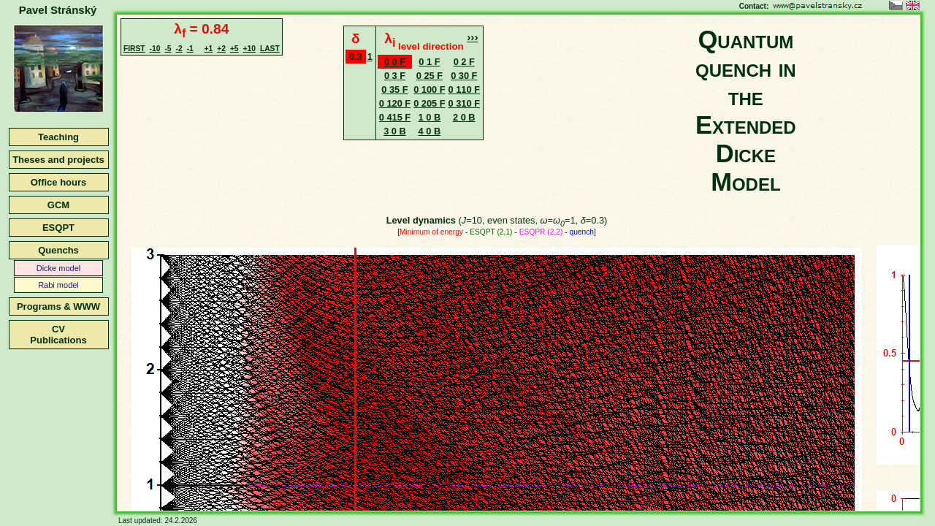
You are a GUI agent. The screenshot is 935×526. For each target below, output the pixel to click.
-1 (190, 49)
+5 (234, 49)
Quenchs (58, 250)
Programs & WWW (58, 306)
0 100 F (429, 89)
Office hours (59, 182)
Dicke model (59, 268)
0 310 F (464, 103)
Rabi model (58, 285)
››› (472, 37)
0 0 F (394, 61)
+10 (249, 49)
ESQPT (58, 227)
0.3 (355, 56)
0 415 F (395, 117)
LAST (270, 49)
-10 (155, 49)
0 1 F (429, 61)
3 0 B (394, 131)
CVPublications (58, 335)
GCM (58, 204)
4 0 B (430, 131)
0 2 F (464, 61)
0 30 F (464, 75)
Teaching (58, 137)
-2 (178, 49)
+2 (221, 49)
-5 (167, 49)
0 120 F (395, 103)
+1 (209, 49)
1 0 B (430, 117)
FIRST (134, 49)
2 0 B (464, 117)
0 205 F (429, 103)
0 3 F (394, 75)
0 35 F (394, 89)
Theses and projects (58, 159)
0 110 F (464, 89)
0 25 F (429, 75)
